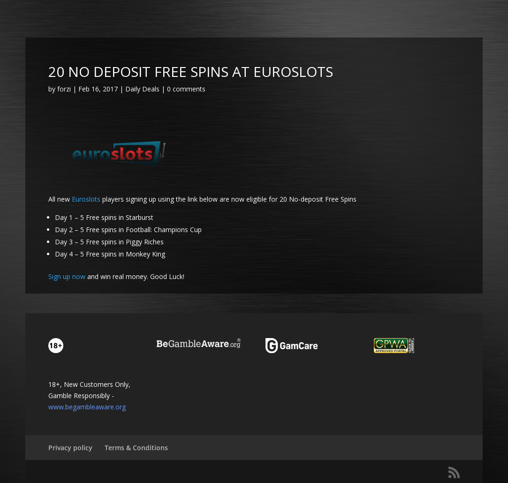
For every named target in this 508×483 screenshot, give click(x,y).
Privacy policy (70, 447)
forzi (64, 88)
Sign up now (66, 276)
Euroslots (87, 199)
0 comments (186, 88)
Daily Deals (142, 88)
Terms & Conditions (136, 447)
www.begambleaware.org (87, 406)
